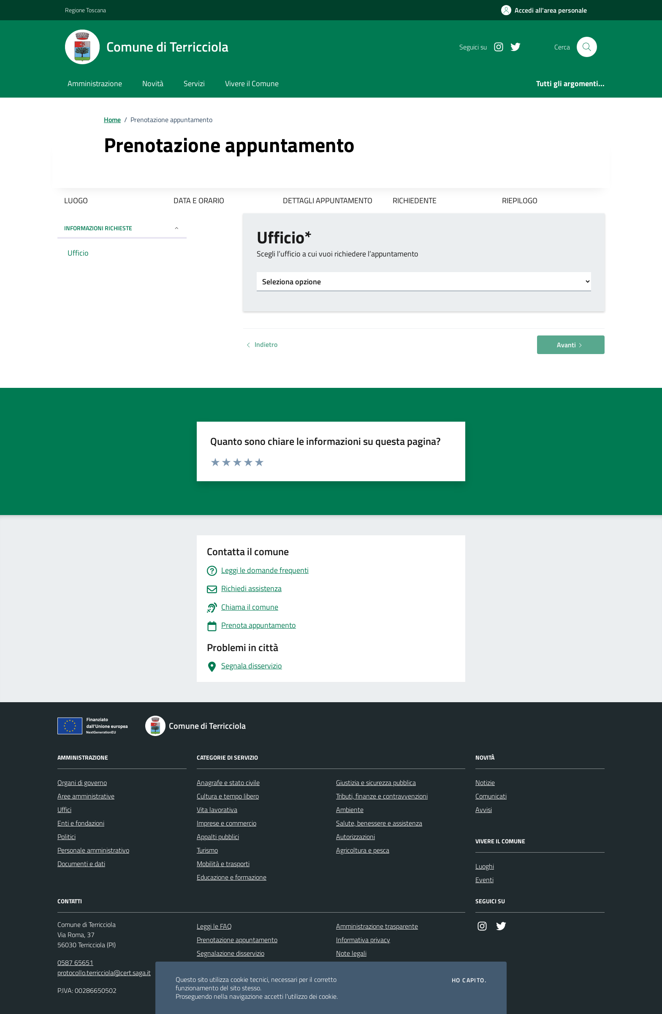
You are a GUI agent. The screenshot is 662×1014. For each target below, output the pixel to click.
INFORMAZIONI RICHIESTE (122, 228)
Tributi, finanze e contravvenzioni (382, 796)
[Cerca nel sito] (587, 47)
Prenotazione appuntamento (237, 940)
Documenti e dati (81, 864)
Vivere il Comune (252, 83)
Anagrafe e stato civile (228, 782)
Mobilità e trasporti (223, 864)
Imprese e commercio (226, 823)
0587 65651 (75, 962)
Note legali (351, 953)
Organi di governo (82, 782)
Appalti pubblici (218, 836)
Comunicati (491, 796)
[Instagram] (495, 47)
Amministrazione (95, 83)
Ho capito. (469, 980)
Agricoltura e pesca (362, 850)
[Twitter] (512, 47)
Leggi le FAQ (214, 926)
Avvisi (483, 809)
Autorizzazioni (355, 836)
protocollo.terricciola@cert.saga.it (104, 973)
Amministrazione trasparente (377, 926)
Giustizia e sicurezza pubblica (376, 782)
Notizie (485, 782)
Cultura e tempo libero (228, 796)
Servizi (194, 83)
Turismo (207, 850)
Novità (152, 83)
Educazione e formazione (231, 877)
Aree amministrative (85, 796)
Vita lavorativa (217, 809)
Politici (66, 836)
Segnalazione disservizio (230, 953)
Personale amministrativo (93, 850)
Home (112, 119)
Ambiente (350, 809)
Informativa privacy (363, 940)
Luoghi (484, 866)
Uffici (64, 809)
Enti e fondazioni (80, 823)
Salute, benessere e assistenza (379, 823)
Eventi (484, 880)
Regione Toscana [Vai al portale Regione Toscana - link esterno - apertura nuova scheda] (85, 9)
